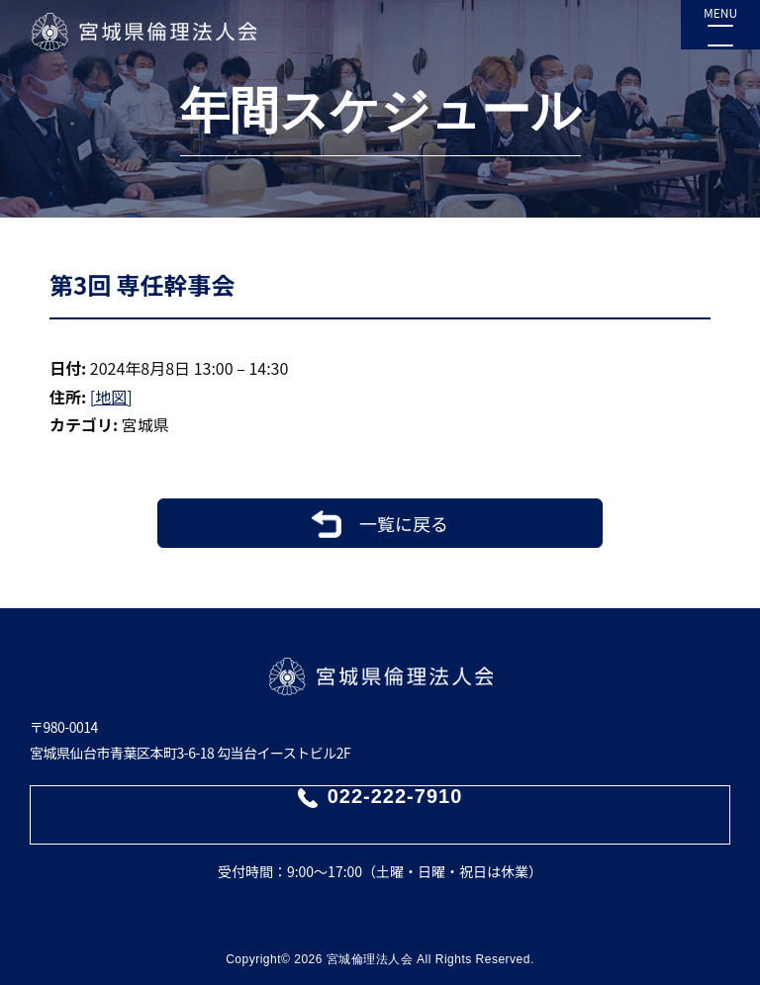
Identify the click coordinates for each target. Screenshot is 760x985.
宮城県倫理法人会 (143, 31)
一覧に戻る (403, 523)
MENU (720, 12)
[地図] (111, 396)
